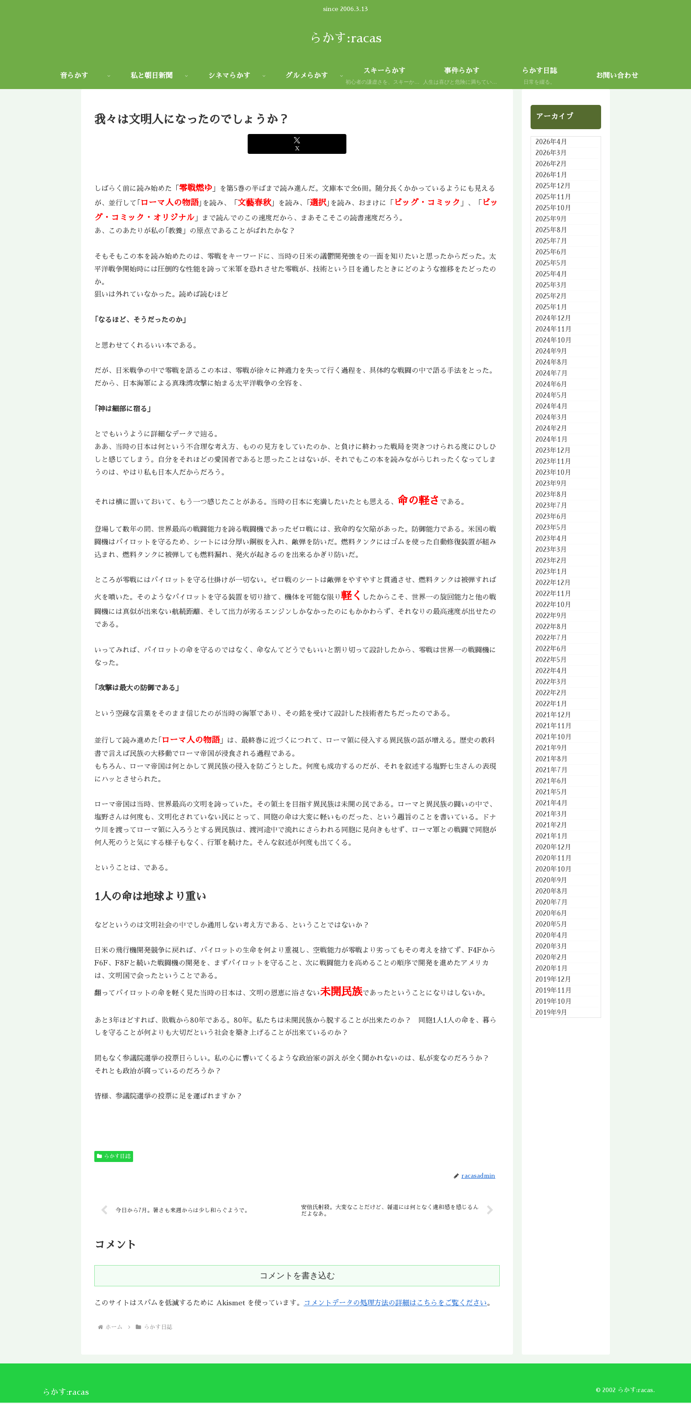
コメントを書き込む (297, 1276)
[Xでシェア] (296, 144)
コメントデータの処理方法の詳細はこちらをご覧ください (395, 1304)
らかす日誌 (113, 1156)
